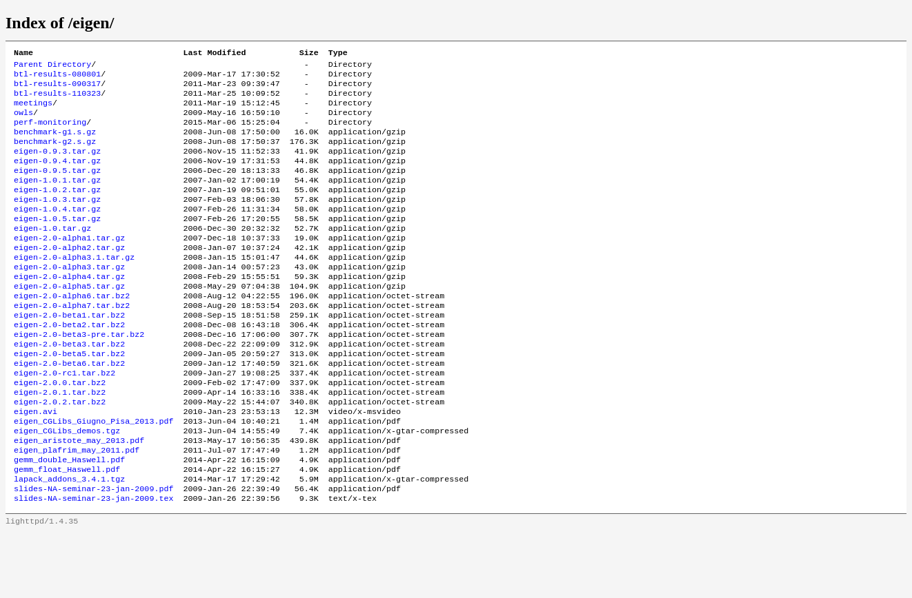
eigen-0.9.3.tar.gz (57, 166)
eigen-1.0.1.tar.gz (57, 199)
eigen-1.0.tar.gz (52, 254)
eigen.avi (35, 463)
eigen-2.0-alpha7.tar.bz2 (72, 342)
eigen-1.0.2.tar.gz (57, 210)
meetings (33, 110)
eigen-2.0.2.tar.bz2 (60, 452)
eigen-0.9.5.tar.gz (57, 188)
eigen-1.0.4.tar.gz (57, 232)
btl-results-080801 (57, 77)
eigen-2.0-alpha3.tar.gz (69, 298)
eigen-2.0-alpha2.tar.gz (69, 276)
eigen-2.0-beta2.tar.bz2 (69, 364)
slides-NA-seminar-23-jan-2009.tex (93, 562)
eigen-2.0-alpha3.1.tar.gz (74, 287)
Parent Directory (52, 66)
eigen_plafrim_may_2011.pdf (76, 507)
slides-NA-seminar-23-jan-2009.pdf (93, 551)
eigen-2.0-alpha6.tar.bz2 (72, 331)
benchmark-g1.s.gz (55, 144)
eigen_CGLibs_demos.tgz (67, 485)
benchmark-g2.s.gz (55, 155)
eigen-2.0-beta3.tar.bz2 (69, 386)
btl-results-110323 (57, 99)
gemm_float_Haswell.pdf (67, 529)
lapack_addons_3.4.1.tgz (69, 540)
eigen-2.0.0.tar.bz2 (60, 430)
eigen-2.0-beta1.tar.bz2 (69, 353)
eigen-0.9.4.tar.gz (57, 177)
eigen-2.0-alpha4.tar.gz (69, 309)
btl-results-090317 (57, 88)
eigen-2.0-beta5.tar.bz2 (69, 397)
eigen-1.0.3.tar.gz (57, 221)
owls (23, 121)
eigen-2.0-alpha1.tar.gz (69, 265)
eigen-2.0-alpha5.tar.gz (69, 320)
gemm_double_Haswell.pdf (69, 518)
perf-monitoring (50, 132)
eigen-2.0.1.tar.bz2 (60, 441)
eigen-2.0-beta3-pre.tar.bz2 (79, 375)
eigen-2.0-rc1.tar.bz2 (64, 419)
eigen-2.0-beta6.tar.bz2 (69, 408)
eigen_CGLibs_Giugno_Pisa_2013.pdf (93, 474)
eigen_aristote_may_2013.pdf (79, 496)
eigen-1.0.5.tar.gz (57, 243)
